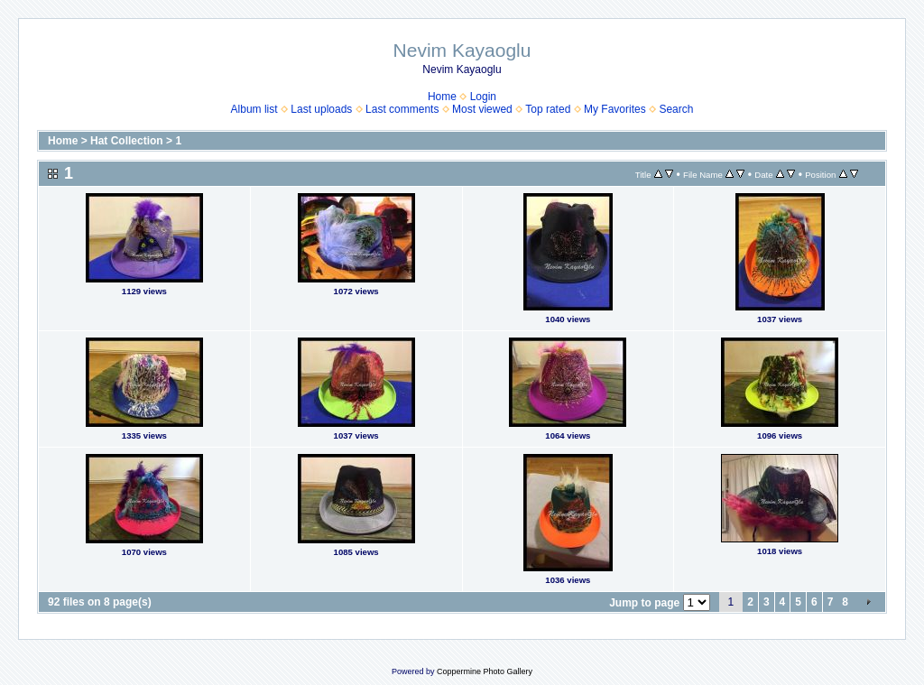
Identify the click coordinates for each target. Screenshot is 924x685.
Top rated (547, 109)
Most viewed (482, 109)
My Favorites (615, 109)
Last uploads (321, 109)
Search (676, 109)
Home (442, 96)
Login (483, 96)
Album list (254, 109)
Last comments (402, 109)
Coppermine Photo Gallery (484, 671)
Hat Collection (126, 140)
